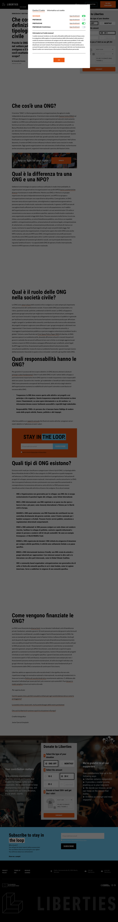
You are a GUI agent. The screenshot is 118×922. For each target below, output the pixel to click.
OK (59, 60)
